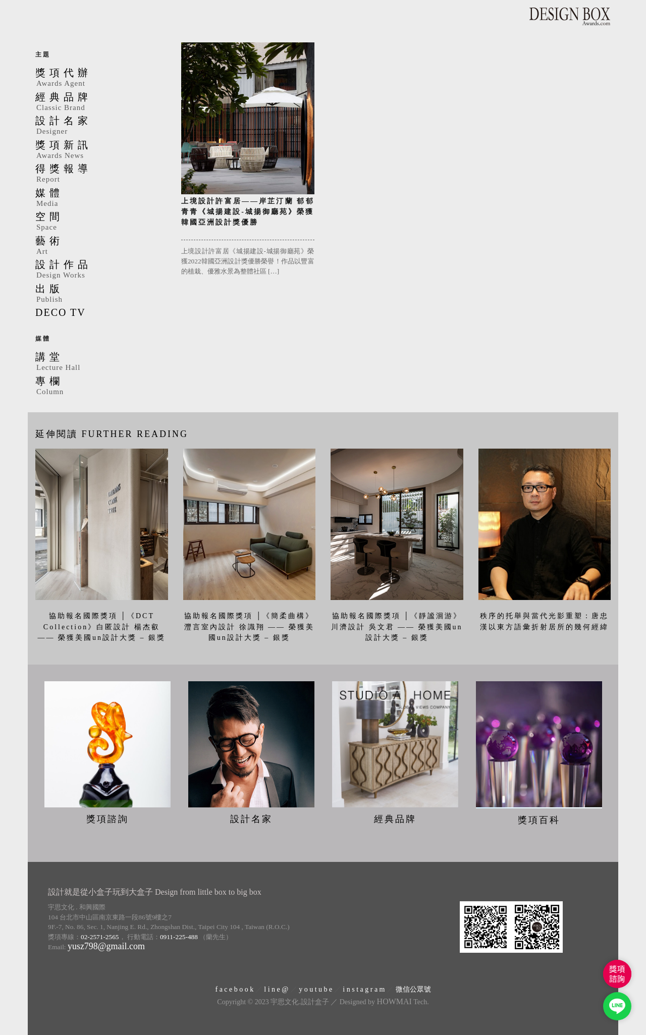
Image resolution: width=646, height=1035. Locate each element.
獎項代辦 (100, 78)
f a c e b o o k (234, 989)
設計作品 (100, 270)
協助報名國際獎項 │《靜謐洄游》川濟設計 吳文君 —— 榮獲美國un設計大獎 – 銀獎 (397, 626)
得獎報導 (100, 174)
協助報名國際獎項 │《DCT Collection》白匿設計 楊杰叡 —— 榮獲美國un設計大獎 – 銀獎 (102, 626)
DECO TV (60, 312)
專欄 (100, 386)
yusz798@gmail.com (106, 946)
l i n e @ (276, 989)
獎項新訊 (100, 150)
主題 (42, 54)
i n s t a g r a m (364, 989)
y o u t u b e (315, 989)
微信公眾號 (413, 989)
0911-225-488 (179, 936)
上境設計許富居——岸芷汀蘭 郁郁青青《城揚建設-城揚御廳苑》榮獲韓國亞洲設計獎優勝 (247, 211)
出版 (100, 294)
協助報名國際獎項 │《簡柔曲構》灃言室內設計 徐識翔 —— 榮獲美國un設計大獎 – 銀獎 (249, 626)
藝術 (100, 246)
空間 (100, 222)
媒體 (100, 198)
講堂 (100, 362)
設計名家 (100, 126)
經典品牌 (100, 102)
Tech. (403, 1002)
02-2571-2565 (100, 936)
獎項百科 (539, 820)
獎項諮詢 (107, 818)
